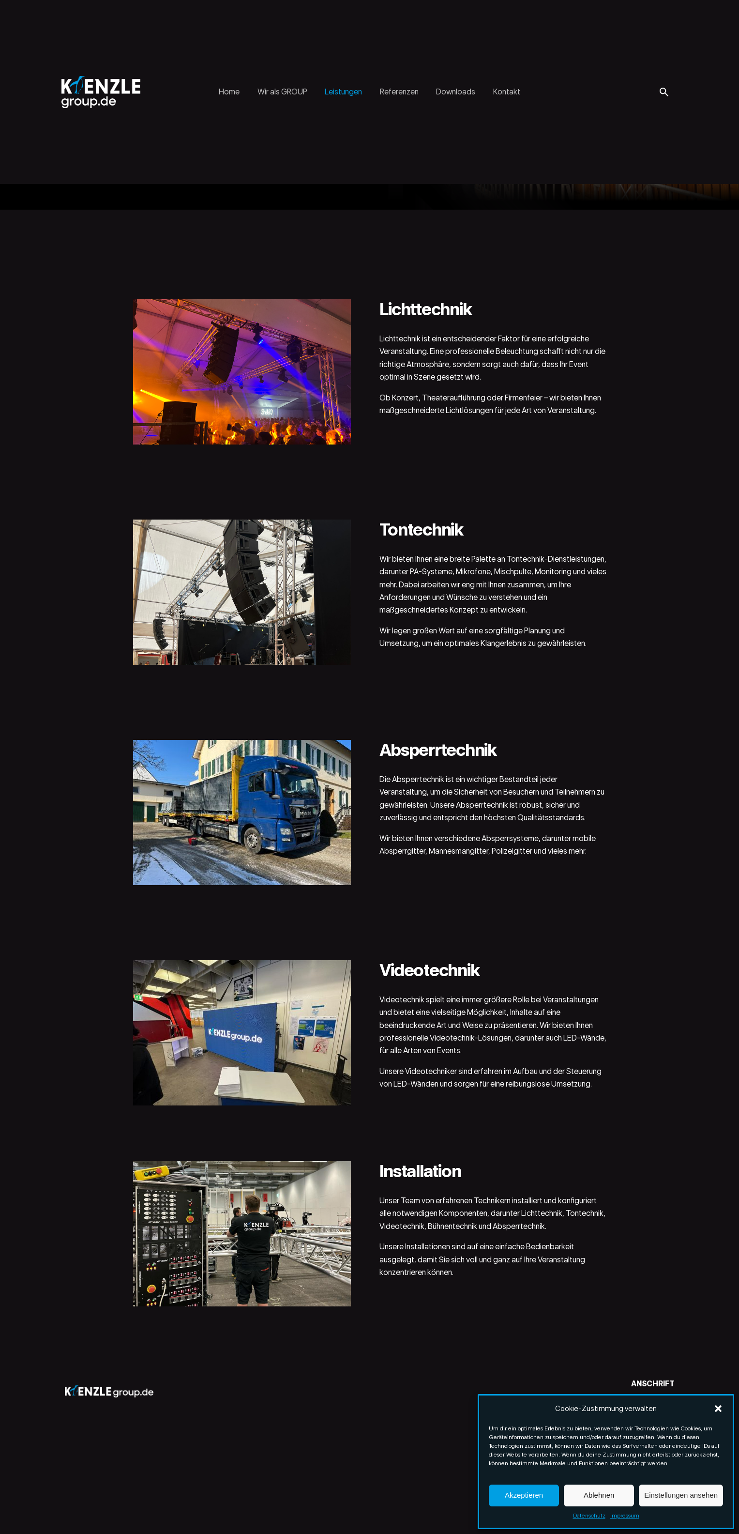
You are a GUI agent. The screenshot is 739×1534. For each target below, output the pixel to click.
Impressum (624, 1515)
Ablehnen (599, 1495)
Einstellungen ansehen (681, 1495)
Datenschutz (589, 1515)
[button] (718, 1408)
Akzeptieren (524, 1495)
